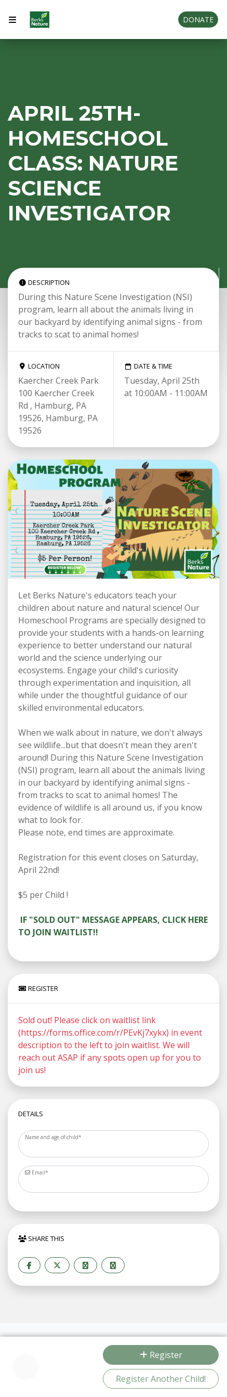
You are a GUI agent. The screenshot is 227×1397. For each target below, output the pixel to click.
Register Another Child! (161, 1379)
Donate (198, 19)
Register (161, 1355)
